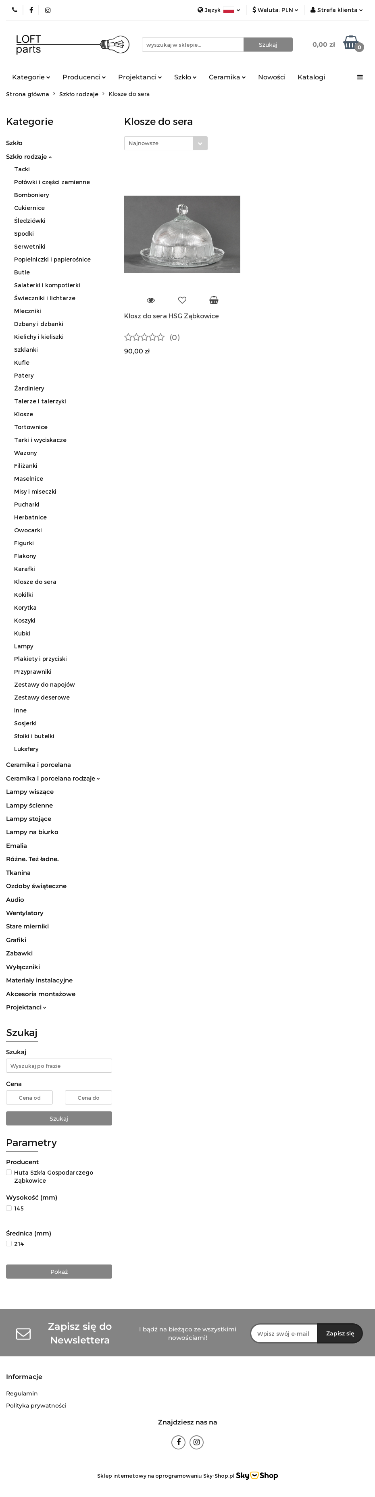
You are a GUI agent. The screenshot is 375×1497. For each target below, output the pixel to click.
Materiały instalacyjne (39, 980)
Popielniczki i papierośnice (52, 259)
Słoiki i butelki (34, 736)
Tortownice (31, 427)
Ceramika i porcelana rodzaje (53, 778)
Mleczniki (27, 310)
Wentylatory (25, 913)
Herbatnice (30, 517)
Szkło (185, 77)
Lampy (23, 646)
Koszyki (24, 620)
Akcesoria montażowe (40, 994)
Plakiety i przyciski (40, 658)
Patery (23, 375)
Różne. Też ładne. (32, 859)
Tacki (22, 169)
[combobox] (166, 143)
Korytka (25, 607)
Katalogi (311, 77)
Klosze (23, 414)
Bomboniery (31, 194)
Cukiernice (29, 207)
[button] (24, 1377)
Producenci (84, 77)
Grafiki (16, 940)
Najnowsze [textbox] (143, 143)
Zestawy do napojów (44, 684)
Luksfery (26, 748)
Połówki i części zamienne (52, 182)
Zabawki (19, 953)
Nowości (271, 77)
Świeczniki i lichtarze (44, 298)
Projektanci (140, 77)
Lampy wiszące (30, 791)
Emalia (16, 845)
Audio (15, 899)
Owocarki (28, 530)
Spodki (24, 233)
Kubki (22, 633)
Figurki (24, 543)
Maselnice (28, 478)
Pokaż (59, 1271)
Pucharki (27, 504)
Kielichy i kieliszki (39, 336)
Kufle (21, 362)
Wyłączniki (23, 967)
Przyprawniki (33, 671)
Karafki (24, 568)
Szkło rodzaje (29, 156)
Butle (22, 272)
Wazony (25, 452)
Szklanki (26, 349)
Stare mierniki (27, 926)
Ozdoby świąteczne (36, 886)
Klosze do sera (35, 581)
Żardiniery (29, 388)
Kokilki (23, 594)
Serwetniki (30, 246)
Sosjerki (25, 723)
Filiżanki (26, 465)
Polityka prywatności (36, 1405)
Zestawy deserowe (42, 697)
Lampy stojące (28, 818)
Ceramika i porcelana (38, 764)
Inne (20, 710)
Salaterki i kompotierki (47, 285)
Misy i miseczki (35, 491)
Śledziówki (30, 220)
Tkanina (18, 872)
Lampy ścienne (29, 805)
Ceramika (227, 77)
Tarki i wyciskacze (40, 439)
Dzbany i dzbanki (38, 323)
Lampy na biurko (32, 832)
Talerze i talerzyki (40, 401)
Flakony (25, 555)
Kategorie (31, 77)
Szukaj (59, 1118)
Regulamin (22, 1393)
